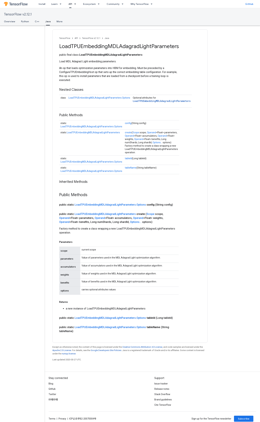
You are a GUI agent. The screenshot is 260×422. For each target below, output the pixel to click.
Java (107, 38)
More (60, 21)
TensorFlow (64, 38)
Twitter (52, 394)
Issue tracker (161, 383)
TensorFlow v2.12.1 (18, 14)
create (128, 132)
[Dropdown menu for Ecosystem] (100, 4)
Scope (135, 132)
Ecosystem (89, 3)
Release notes (161, 389)
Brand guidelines (163, 399)
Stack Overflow (162, 394)
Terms (52, 418)
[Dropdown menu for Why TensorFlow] (153, 4)
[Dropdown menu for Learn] (61, 4)
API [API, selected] (70, 3)
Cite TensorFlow (162, 405)
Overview (9, 21)
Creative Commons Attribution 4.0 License (142, 347)
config (128, 123)
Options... (157, 142)
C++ (37, 21)
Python (25, 21)
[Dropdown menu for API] (76, 4)
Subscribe (243, 418)
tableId (128, 158)
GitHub (249, 3)
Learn (54, 3)
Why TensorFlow (139, 3)
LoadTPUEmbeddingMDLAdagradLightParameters (162, 101)
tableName (130, 167)
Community (113, 3)
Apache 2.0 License (61, 350)
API (76, 38)
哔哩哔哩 (53, 399)
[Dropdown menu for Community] (124, 4)
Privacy (62, 418)
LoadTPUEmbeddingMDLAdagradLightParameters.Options (99, 97)
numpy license (69, 353)
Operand (151, 132)
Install (42, 3)
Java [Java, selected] (48, 21)
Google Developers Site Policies (106, 350)
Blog (51, 383)
